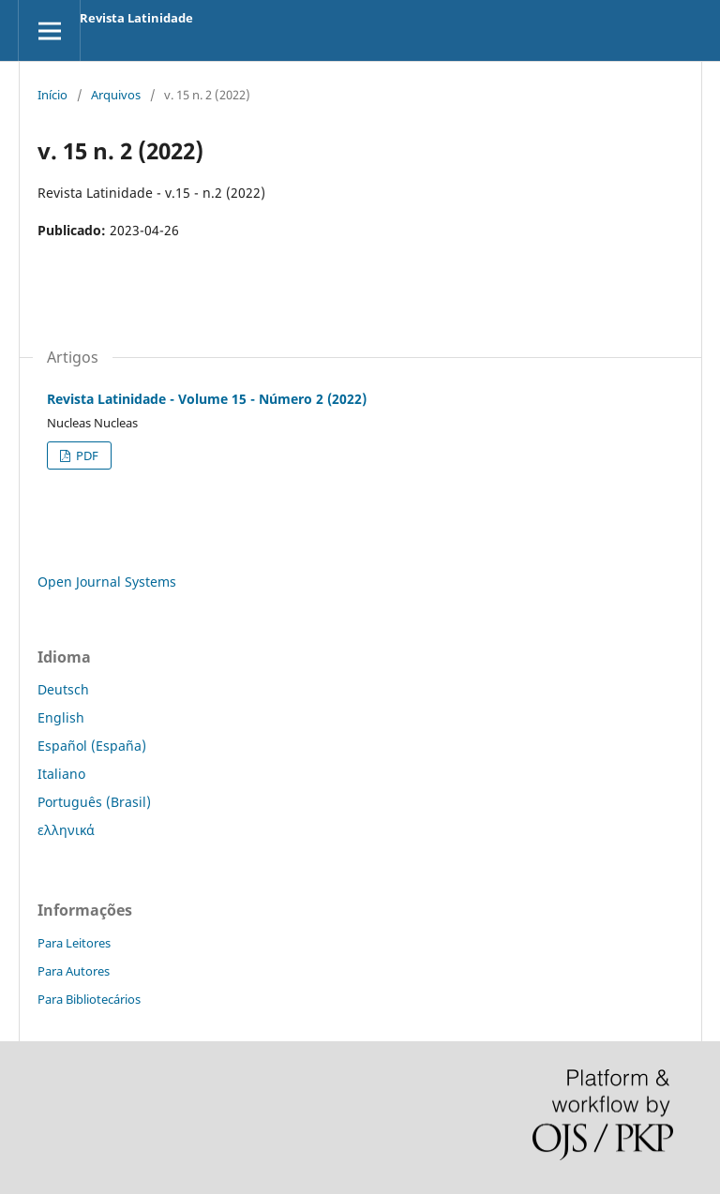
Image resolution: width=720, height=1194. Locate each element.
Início (53, 94)
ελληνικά (66, 830)
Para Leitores (74, 942)
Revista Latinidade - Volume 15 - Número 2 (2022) (207, 399)
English (61, 717)
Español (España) (92, 745)
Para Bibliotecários (89, 999)
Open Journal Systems (107, 581)
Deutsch (63, 689)
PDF (85, 455)
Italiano (61, 774)
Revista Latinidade (136, 17)
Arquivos (116, 94)
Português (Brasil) (94, 802)
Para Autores (74, 971)
